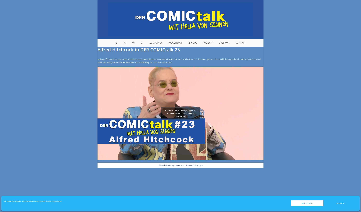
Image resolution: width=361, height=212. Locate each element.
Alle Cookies (307, 203)
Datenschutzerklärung (166, 165)
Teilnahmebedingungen (194, 165)
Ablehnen (341, 203)
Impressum (180, 165)
